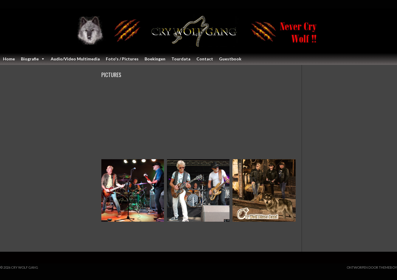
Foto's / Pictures (122, 58)
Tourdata (180, 58)
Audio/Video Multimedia (75, 58)
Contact (204, 58)
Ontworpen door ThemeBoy (372, 267)
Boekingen (155, 58)
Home (9, 58)
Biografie (30, 58)
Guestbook (230, 58)
